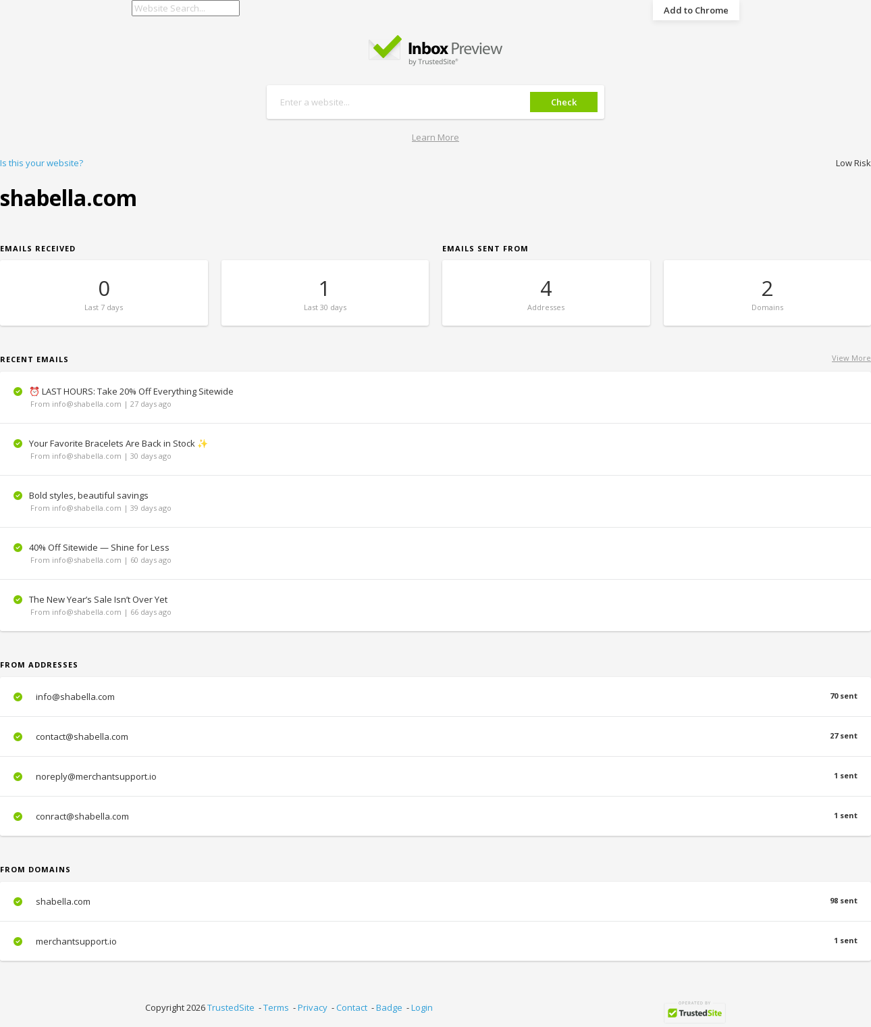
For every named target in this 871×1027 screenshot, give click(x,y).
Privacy (312, 1007)
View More (851, 358)
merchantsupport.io (435, 941)
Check (564, 102)
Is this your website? (41, 163)
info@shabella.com (435, 697)
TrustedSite (231, 1007)
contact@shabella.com (435, 736)
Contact (351, 1007)
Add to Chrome (696, 10)
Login (422, 1007)
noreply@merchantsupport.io (435, 776)
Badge (389, 1007)
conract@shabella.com (435, 816)
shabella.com (435, 901)
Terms (276, 1007)
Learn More (435, 137)
